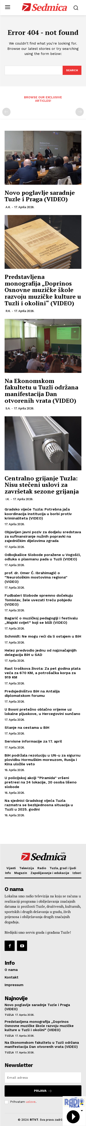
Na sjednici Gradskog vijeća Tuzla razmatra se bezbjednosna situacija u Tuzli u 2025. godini (39, 804)
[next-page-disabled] (79, 112)
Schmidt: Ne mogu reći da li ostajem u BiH (43, 636)
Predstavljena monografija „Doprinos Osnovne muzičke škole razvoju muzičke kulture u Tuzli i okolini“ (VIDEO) (43, 290)
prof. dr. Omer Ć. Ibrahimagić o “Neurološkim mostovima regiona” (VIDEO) (36, 577)
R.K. (8, 311)
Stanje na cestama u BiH (27, 727)
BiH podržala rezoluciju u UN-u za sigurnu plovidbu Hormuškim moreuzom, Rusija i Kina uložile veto (42, 759)
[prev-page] (6, 112)
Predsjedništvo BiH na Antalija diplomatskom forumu (32, 693)
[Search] (72, 70)
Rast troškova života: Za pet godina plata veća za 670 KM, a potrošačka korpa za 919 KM (42, 672)
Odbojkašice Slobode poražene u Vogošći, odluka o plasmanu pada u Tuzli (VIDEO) (43, 557)
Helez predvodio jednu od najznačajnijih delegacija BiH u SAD (41, 652)
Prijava (43, 1091)
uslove (31, 1101)
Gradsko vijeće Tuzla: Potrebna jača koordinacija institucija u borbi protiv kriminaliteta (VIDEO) (38, 513)
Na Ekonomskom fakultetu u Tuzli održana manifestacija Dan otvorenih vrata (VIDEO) (41, 390)
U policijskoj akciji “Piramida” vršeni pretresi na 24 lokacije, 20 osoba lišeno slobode (41, 782)
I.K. (7, 499)
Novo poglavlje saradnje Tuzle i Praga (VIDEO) (40, 196)
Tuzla (9, 1014)
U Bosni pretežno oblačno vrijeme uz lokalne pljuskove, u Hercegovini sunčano (42, 711)
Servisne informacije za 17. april (33, 741)
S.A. (8, 408)
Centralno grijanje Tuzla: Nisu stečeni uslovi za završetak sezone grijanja (42, 484)
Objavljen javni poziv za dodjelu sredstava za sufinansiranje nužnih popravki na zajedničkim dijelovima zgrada (43, 536)
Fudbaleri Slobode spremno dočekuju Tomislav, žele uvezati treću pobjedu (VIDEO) (39, 599)
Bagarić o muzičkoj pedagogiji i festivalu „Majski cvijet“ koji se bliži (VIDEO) (41, 620)
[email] (43, 1077)
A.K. (8, 207)
